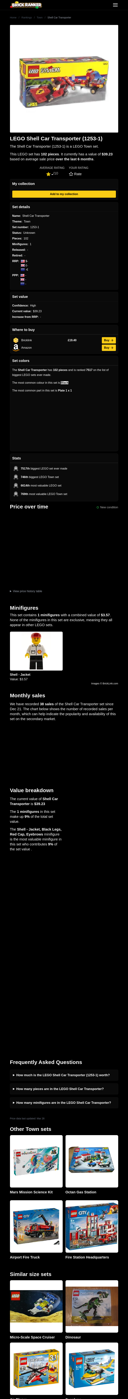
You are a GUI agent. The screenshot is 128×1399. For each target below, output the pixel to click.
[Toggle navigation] (115, 5)
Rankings (27, 17)
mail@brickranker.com (17, 1240)
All (4, 1331)
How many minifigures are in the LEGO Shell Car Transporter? (63, 909)
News (6, 1263)
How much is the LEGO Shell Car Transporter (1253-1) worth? (63, 882)
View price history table (27, 591)
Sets (6, 1336)
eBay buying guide (14, 1314)
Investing (8, 1269)
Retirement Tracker (15, 1308)
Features (8, 1286)
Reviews (8, 1274)
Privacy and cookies (15, 1291)
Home (13, 17)
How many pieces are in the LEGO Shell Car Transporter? (60, 895)
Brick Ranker (14, 1227)
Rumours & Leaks (14, 1280)
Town (40, 17)
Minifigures (10, 1342)
